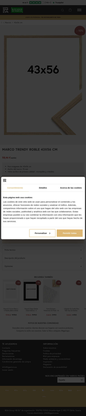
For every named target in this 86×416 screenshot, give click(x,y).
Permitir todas (70, 233)
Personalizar (42, 233)
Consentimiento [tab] (15, 188)
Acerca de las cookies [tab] (71, 188)
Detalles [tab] (43, 188)
